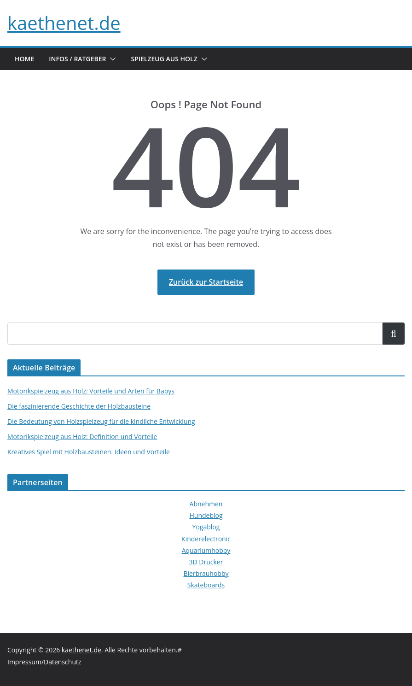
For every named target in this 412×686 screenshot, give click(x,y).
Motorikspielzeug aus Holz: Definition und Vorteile (82, 436)
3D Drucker (206, 561)
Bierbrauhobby (206, 573)
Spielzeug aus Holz (164, 58)
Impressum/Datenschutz (44, 661)
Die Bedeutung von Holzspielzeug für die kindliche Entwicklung (101, 421)
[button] (111, 59)
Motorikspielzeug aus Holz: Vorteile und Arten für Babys (90, 391)
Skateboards (206, 584)
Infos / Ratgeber (77, 58)
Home (24, 58)
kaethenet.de (64, 22)
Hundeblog (205, 515)
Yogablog (206, 526)
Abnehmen (206, 503)
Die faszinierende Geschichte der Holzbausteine (79, 406)
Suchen (394, 333)
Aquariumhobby (206, 550)
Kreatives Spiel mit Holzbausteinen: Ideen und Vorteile (88, 451)
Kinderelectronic (206, 538)
